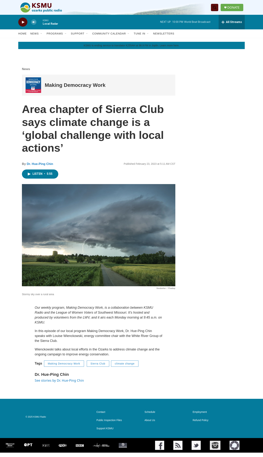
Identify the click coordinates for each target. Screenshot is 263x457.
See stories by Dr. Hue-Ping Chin (59, 385)
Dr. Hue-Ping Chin (40, 168)
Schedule (149, 416)
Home (22, 37)
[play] (23, 26)
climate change (125, 368)
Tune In (139, 37)
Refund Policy (200, 424)
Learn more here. (169, 49)
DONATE (234, 9)
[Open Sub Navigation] (41, 37)
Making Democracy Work (75, 89)
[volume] (34, 26)
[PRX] (63, 449)
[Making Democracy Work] (33, 89)
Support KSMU (104, 432)
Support (77, 37)
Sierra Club (98, 368)
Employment (200, 416)
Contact (100, 416)
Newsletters (163, 37)
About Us (149, 424)
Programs (55, 37)
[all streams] (232, 26)
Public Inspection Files (109, 424)
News (34, 37)
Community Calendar (109, 37)
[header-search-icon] (215, 9)
